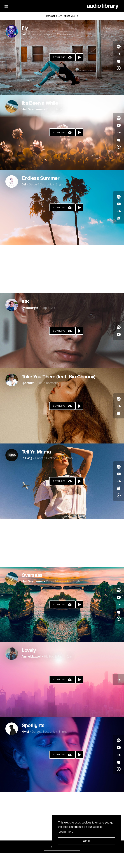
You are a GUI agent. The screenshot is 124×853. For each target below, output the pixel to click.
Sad (52, 308)
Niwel (25, 732)
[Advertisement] (62, 269)
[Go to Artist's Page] (11, 31)
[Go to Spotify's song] (118, 46)
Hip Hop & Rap (53, 656)
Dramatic (67, 458)
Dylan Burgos (30, 308)
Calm (69, 656)
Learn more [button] (66, 831)
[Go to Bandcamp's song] (118, 218)
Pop (48, 109)
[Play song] (79, 57)
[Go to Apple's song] (118, 60)
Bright (59, 184)
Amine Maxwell (31, 656)
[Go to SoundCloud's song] (118, 53)
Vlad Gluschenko (32, 109)
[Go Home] (103, 6)
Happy (59, 109)
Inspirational (65, 34)
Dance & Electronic (41, 34)
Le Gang (27, 458)
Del (24, 184)
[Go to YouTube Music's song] (118, 68)
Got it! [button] (86, 840)
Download (59, 57)
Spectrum (28, 383)
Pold (24, 34)
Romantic (52, 383)
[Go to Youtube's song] (118, 125)
